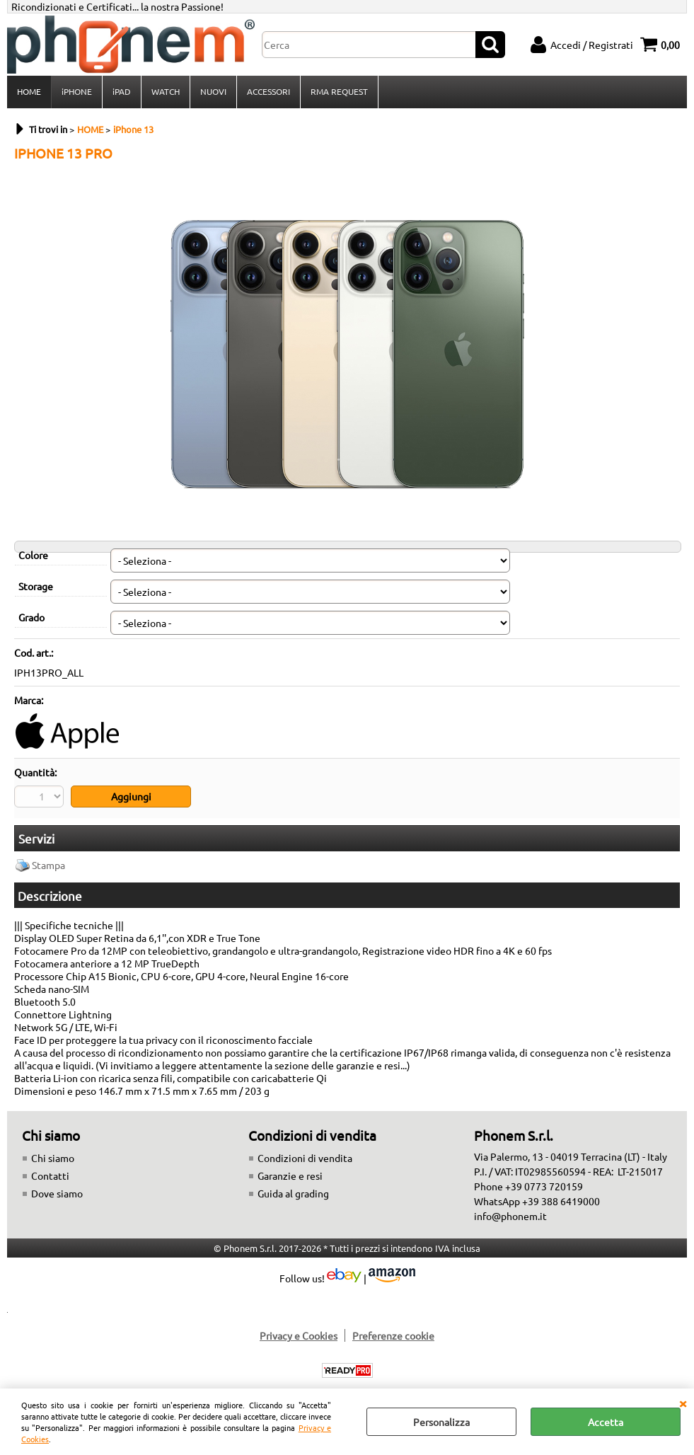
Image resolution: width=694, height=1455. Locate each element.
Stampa (48, 864)
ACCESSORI (268, 91)
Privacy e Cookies (298, 1335)
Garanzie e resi (290, 1175)
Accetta (605, 1421)
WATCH (165, 91)
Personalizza (441, 1421)
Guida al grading (293, 1193)
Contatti (50, 1175)
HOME (29, 91)
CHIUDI (682, 1403)
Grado (31, 617)
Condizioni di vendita (305, 1157)
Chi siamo (52, 1157)
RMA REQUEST (339, 91)
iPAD (121, 91)
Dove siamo (57, 1193)
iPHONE (77, 91)
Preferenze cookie (393, 1335)
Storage (35, 586)
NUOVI (213, 91)
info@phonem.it (510, 1215)
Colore (33, 554)
